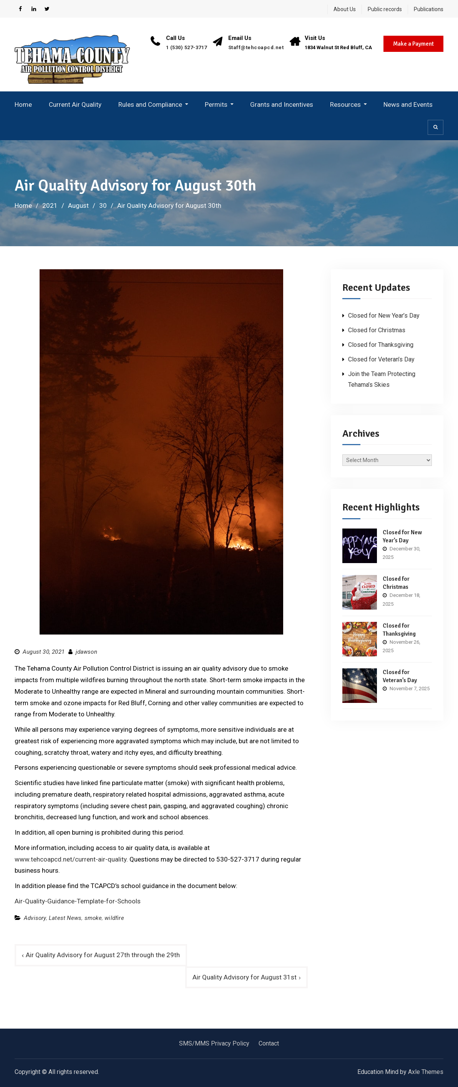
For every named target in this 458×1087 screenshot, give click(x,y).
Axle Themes (425, 1071)
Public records (385, 9)
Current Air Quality (75, 104)
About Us (345, 9)
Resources (345, 104)
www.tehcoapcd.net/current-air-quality (70, 859)
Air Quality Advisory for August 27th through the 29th (103, 955)
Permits (216, 104)
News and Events (408, 104)
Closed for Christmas (376, 330)
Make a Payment (413, 43)
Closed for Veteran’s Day (381, 359)
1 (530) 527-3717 (186, 48)
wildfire (114, 918)
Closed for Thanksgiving (380, 344)
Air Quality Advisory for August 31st (244, 977)
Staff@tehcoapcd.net (256, 48)
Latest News (65, 918)
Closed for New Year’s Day (384, 315)
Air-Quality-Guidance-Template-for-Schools (78, 901)
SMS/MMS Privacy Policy (214, 1043)
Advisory (35, 918)
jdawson (86, 651)
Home (23, 104)
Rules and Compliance (150, 104)
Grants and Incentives (281, 104)
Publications (428, 9)
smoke (93, 918)
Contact (269, 1043)
